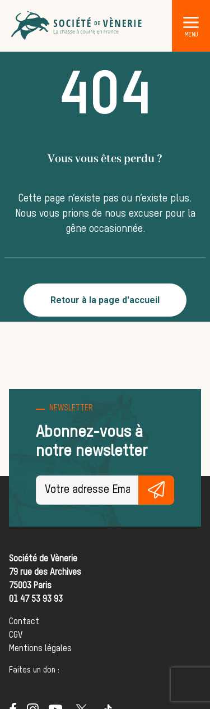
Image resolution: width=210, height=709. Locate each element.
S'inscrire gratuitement (156, 490)
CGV (15, 635)
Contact (24, 621)
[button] (191, 22)
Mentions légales (40, 648)
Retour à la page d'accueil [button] (105, 300)
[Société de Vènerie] (77, 26)
